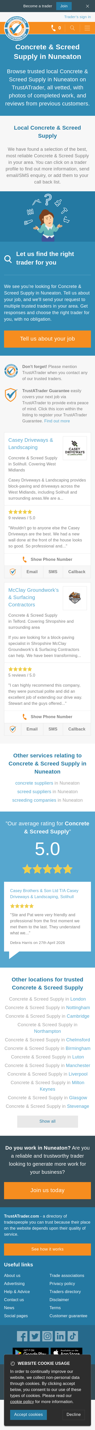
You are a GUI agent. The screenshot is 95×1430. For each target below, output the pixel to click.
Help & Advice (17, 1292)
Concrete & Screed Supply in (47, 999)
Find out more (57, 421)
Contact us (14, 1300)
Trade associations (67, 1275)
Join (62, 5)
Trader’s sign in (77, 17)
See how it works (47, 1249)
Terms (55, 1308)
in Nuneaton (47, 783)
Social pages (16, 1316)
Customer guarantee (68, 1316)
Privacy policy (62, 1283)
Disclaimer (59, 1300)
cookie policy (22, 1402)
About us (12, 1275)
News (9, 1308)
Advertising (14, 1283)
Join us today (47, 1190)
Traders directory (65, 1292)
